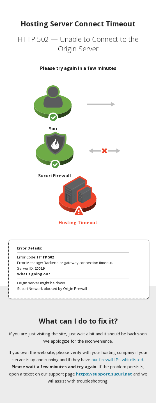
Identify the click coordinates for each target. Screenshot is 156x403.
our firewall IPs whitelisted (117, 359)
